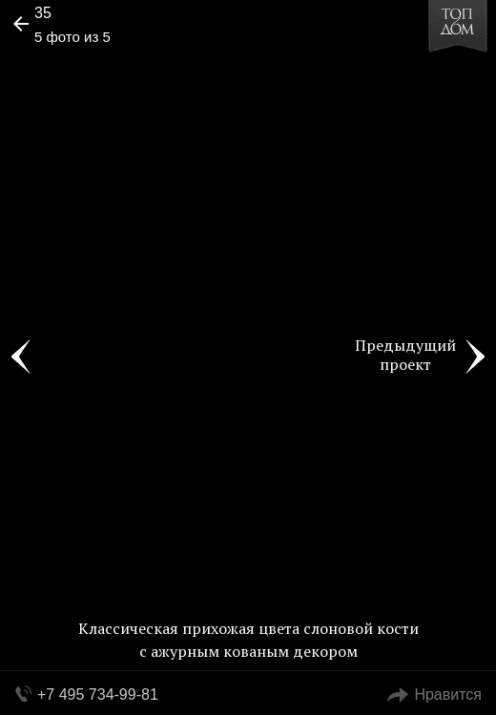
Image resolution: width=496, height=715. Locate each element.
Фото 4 (21, 357)
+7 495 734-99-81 (97, 694)
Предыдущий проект (405, 355)
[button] (87, 72)
